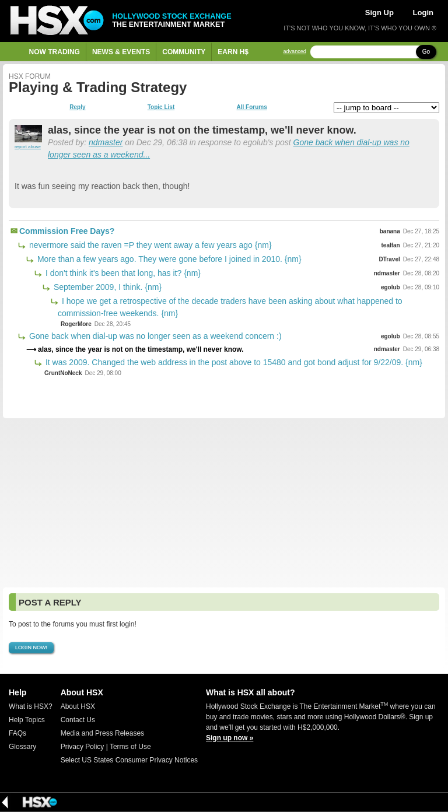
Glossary (22, 747)
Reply (77, 107)
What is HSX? (30, 706)
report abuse (28, 146)
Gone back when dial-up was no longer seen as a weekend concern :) (154, 336)
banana (390, 231)
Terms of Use (130, 747)
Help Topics (27, 720)
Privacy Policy (82, 747)
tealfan (391, 245)
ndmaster (106, 142)
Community (183, 52)
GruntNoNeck (63, 373)
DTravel (389, 259)
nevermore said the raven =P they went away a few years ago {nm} (149, 245)
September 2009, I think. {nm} (106, 287)
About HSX (78, 706)
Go (426, 51)
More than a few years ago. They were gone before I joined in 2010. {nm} (168, 259)
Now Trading (54, 52)
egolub (390, 287)
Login (423, 12)
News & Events (121, 52)
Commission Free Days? (66, 231)
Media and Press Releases (102, 733)
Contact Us (78, 720)
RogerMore (76, 324)
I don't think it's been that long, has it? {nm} (122, 273)
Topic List (161, 107)
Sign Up (379, 12)
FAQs (17, 733)
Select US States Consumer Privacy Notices (129, 760)
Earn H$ (233, 52)
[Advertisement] (224, 502)
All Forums (251, 107)
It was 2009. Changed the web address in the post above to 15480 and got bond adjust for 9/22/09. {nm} (232, 362)
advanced (295, 51)
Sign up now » (229, 738)
